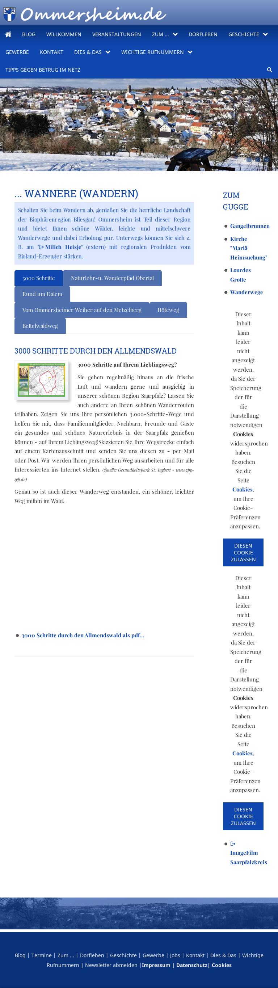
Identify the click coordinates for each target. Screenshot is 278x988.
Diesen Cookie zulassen (243, 552)
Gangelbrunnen (250, 225)
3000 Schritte (38, 278)
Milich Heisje (59, 246)
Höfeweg (168, 309)
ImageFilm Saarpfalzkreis (248, 853)
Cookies (242, 489)
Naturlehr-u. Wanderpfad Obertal (112, 278)
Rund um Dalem (42, 293)
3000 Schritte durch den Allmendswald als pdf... (83, 635)
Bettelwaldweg (40, 325)
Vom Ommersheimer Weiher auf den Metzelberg (82, 309)
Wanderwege (246, 292)
